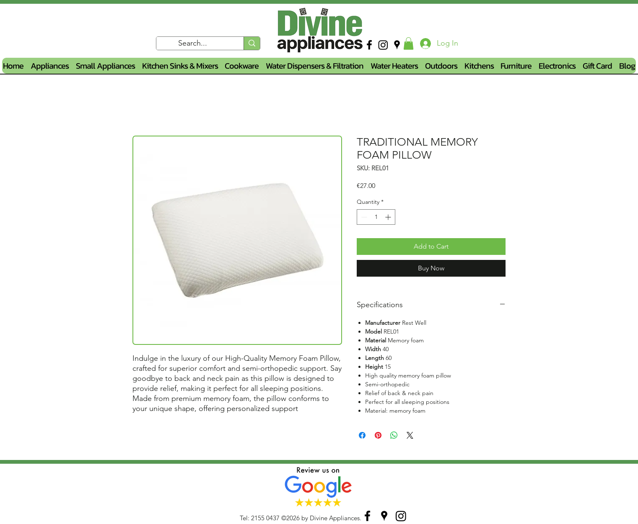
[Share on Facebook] (362, 435)
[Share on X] (410, 435)
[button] (408, 43)
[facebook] (369, 45)
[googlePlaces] (397, 45)
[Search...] (193, 43)
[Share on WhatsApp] (394, 435)
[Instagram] (383, 45)
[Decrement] (363, 217)
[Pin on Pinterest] (378, 435)
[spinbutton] (376, 217)
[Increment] (389, 217)
